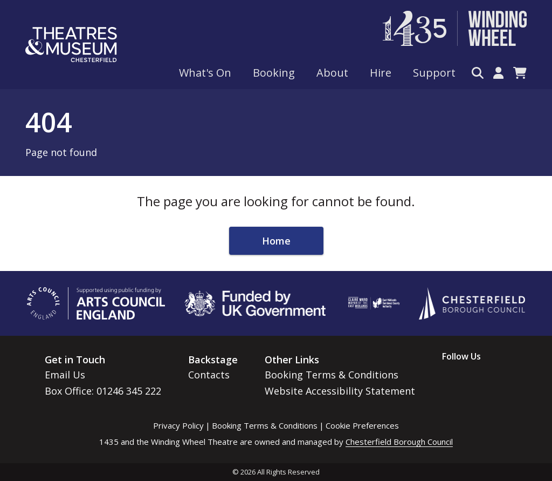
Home (276, 240)
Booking (274, 72)
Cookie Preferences (362, 425)
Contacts (209, 374)
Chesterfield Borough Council (399, 441)
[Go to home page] (71, 44)
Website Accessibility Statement (340, 390)
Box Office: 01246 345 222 (103, 390)
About (332, 72)
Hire (380, 72)
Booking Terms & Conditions (331, 374)
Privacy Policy (178, 425)
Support (434, 72)
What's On (205, 72)
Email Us (65, 374)
